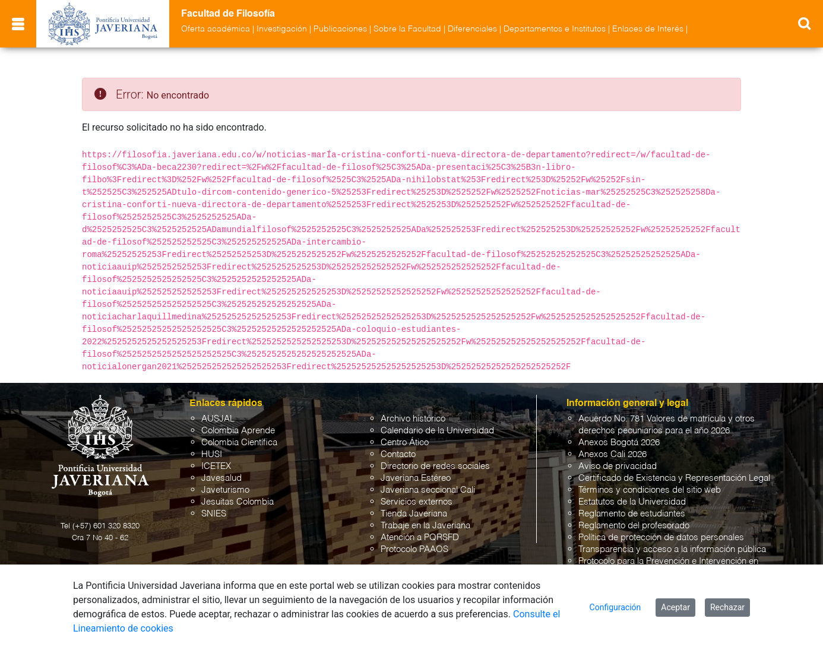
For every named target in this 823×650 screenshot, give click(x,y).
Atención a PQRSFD (420, 537)
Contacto (398, 454)
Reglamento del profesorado (633, 525)
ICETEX (216, 466)
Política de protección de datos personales (661, 537)
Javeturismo (225, 490)
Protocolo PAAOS (414, 549)
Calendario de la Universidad (437, 430)
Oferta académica (215, 29)
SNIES (213, 513)
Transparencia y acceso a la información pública (672, 549)
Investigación (282, 29)
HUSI (211, 454)
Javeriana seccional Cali (428, 490)
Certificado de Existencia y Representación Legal (674, 478)
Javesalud (221, 478)
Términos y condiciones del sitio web (649, 490)
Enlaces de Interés (647, 29)
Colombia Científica (239, 442)
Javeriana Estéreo (416, 478)
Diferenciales (472, 29)
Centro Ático (405, 442)
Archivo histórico (413, 418)
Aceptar (675, 607)
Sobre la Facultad (407, 29)
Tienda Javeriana (414, 513)
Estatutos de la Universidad (632, 501)
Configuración (615, 607)
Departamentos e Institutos (555, 29)
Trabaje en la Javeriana (425, 525)
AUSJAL (218, 418)
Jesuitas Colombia (237, 501)
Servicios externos (416, 501)
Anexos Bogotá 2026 (619, 442)
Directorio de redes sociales (435, 466)
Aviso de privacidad (617, 466)
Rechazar (727, 607)
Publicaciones (340, 29)
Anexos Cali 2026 (612, 454)
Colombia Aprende (238, 430)
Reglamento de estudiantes (631, 513)
